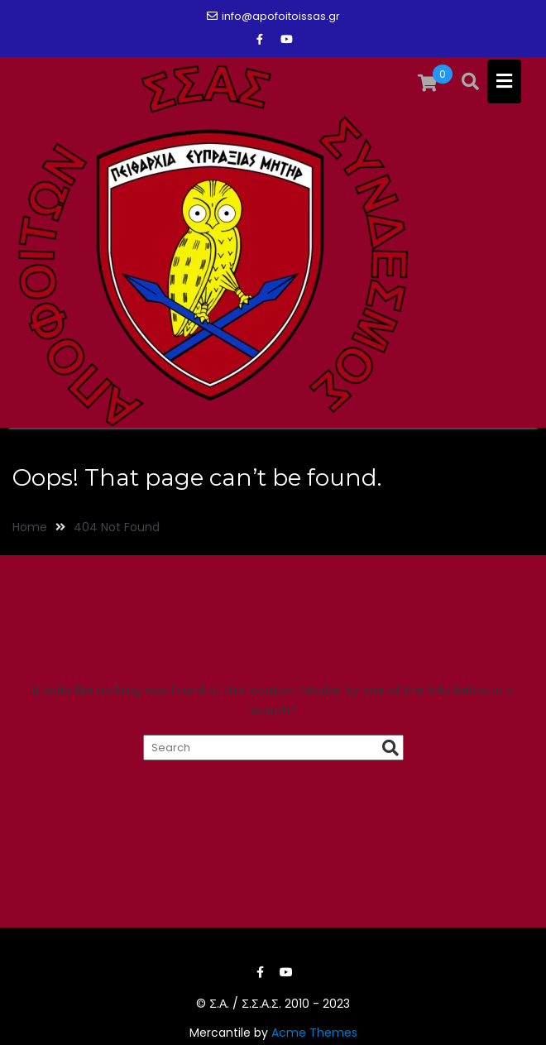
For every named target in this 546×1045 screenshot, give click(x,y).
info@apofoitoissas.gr (273, 16)
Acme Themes (314, 1032)
